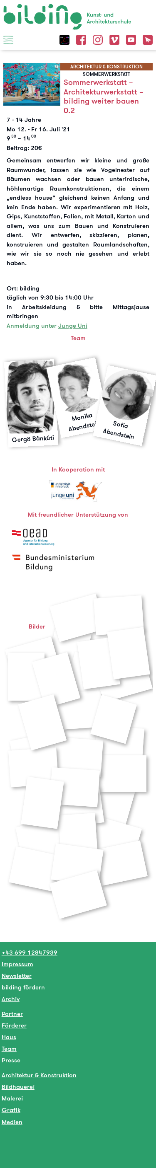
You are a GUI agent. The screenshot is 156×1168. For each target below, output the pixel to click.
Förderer (14, 1025)
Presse (11, 1060)
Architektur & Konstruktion (39, 1075)
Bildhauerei (18, 1087)
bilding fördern (23, 987)
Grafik (11, 1110)
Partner (12, 1014)
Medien (12, 1122)
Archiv (11, 999)
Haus (9, 1037)
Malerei (12, 1098)
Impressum (17, 964)
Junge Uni (72, 325)
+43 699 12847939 (29, 952)
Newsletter (17, 975)
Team (9, 1048)
